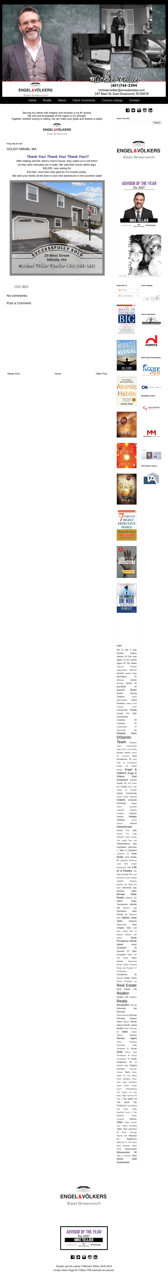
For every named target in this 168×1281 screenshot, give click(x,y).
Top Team (122, 1109)
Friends (133, 790)
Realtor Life (122, 997)
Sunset (120, 1072)
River (127, 1028)
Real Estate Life (127, 989)
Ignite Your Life (129, 840)
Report (126, 1022)
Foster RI (122, 790)
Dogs (119, 749)
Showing (133, 1042)
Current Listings (112, 100)
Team (127, 1072)
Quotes (120, 978)
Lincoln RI (126, 874)
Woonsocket (131, 1149)
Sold (119, 1051)
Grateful (121, 800)
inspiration (122, 847)
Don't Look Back (129, 749)
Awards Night (131, 673)
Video (120, 1122)
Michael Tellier (127, 891)
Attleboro (133, 670)
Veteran (133, 1119)
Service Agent (127, 1038)
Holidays (121, 820)
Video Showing (130, 1126)
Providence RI (127, 974)
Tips (124, 1095)
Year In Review (124, 1156)
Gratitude (132, 800)
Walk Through (129, 1132)
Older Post (101, 373)
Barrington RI (127, 676)
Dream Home (123, 752)
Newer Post (13, 373)
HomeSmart (124, 826)
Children (121, 696)
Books (134, 680)
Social (134, 1048)
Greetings (121, 803)
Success (121, 1069)
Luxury (120, 881)
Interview (132, 847)
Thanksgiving (131, 1089)
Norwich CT (123, 951)
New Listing (122, 931)
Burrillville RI (127, 686)
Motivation (122, 911)
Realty (47, 100)
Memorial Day (130, 887)
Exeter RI (121, 783)
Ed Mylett (131, 766)
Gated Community (127, 793)
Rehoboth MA (127, 1008)
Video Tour (122, 1129)
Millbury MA (131, 898)
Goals (119, 797)
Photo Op (121, 968)
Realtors (133, 997)
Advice (133, 653)
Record (134, 1005)
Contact (134, 100)
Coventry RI (127, 720)
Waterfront (132, 1139)
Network (133, 921)
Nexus (119, 938)
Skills (134, 1045)
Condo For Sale (127, 713)
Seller (125, 1031)
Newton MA (131, 934)
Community (122, 710)
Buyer (134, 690)
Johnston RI (123, 854)
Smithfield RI (123, 1048)
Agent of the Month (127, 660)
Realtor (123, 993)
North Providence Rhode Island (127, 941)
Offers (130, 954)
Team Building (123, 1079)
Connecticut (122, 716)
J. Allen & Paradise (127, 850)
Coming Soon (127, 707)
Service (133, 1035)
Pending (133, 964)
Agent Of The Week (127, 663)
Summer (133, 1069)
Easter (119, 766)
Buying (133, 693)
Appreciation (122, 670)
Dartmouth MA (127, 730)
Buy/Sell (121, 690)
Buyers (120, 693)
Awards (120, 673)
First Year (132, 787)
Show (119, 1042)
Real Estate (127, 985)
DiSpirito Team (127, 733)
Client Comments (83, 100)
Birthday (120, 680)
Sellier (134, 1032)
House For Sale (127, 830)
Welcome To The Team (127, 1142)
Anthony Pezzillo (127, 666)
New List (132, 928)
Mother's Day (130, 908)
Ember (119, 770)
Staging (133, 1065)
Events (133, 780)
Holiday (133, 816)
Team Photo (123, 1085)
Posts (123, 290)
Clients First (131, 703)
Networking (121, 924)
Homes (133, 823)
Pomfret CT (131, 968)
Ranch (119, 981)
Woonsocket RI (127, 1152)
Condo (133, 710)
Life (129, 867)
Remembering (123, 1015)
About (62, 100)
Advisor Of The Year (127, 656)
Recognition (123, 1005)
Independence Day (127, 843)
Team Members (129, 1082)
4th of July (122, 650)
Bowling (120, 683)
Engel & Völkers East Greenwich (127, 776)
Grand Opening (130, 797)
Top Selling (132, 1105)
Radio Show (130, 978)
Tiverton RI (132, 1095)
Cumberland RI (127, 727)
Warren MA (122, 1136)
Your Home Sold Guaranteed (127, 1159)
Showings (121, 1045)
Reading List (130, 981)
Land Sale (122, 864)
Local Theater (131, 878)
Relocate (121, 1011)
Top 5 (119, 1099)
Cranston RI (127, 723)
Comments (126, 296)
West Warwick (123, 1146)
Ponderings (121, 971)
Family (124, 786)
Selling (119, 1035)
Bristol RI (131, 683)
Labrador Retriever (128, 860)
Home (32, 100)
